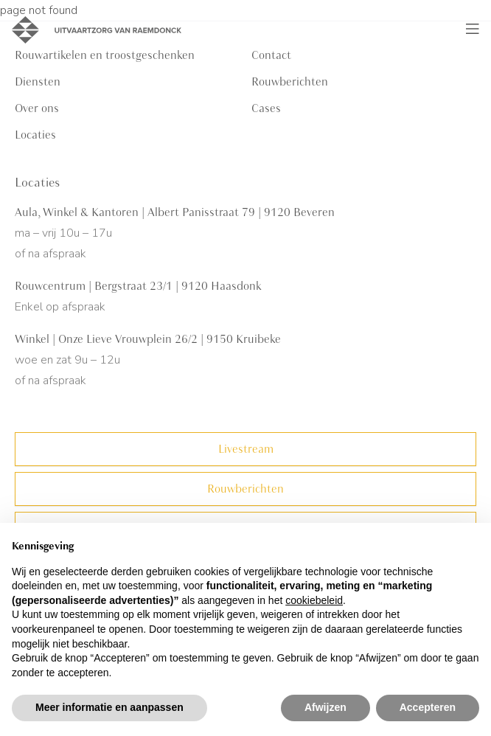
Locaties (35, 135)
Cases (266, 108)
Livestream (246, 449)
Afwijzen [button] (325, 707)
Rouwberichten (289, 82)
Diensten (37, 82)
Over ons (37, 108)
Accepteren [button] (428, 707)
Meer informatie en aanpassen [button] (109, 707)
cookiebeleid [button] (314, 600)
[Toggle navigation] (472, 29)
